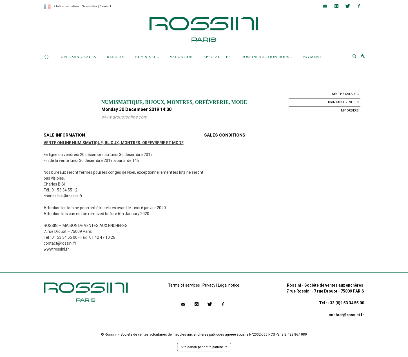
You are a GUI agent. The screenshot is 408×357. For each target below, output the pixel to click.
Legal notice (228, 285)
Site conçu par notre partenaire (204, 347)
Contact (105, 6)
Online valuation (66, 6)
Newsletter (89, 6)
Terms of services (184, 285)
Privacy (208, 285)
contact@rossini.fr (346, 315)
